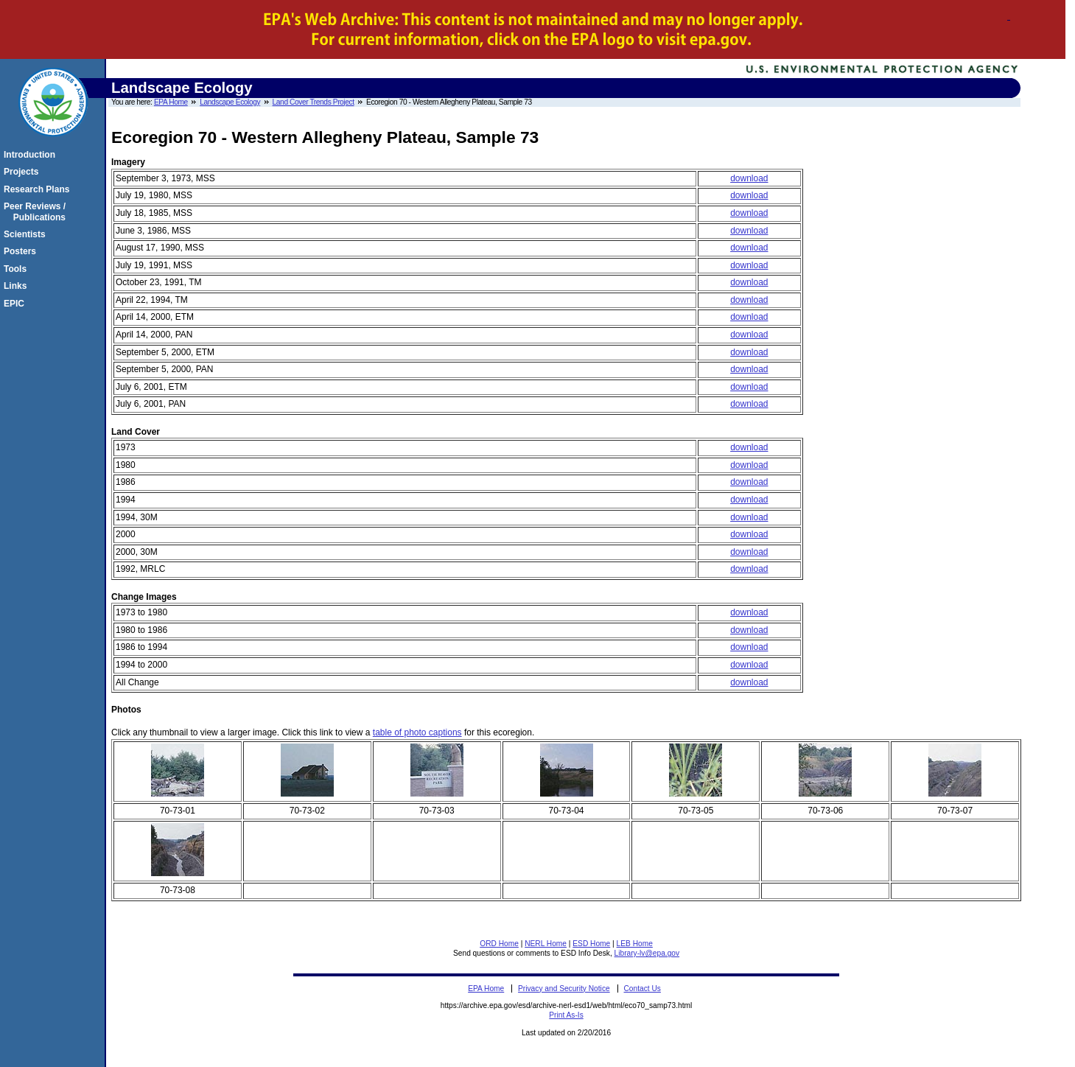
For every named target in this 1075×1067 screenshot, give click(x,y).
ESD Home (591, 944)
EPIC (16, 303)
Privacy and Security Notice (564, 988)
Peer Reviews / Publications (37, 211)
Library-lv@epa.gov (646, 953)
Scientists (27, 234)
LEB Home (635, 944)
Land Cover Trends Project (313, 102)
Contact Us (642, 988)
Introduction (31, 155)
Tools (17, 269)
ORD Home (499, 944)
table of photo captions (417, 732)
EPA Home (171, 102)
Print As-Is (566, 1015)
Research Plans (38, 189)
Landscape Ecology (230, 102)
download (749, 178)
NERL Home (546, 944)
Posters (22, 251)
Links (17, 286)
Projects (23, 172)
